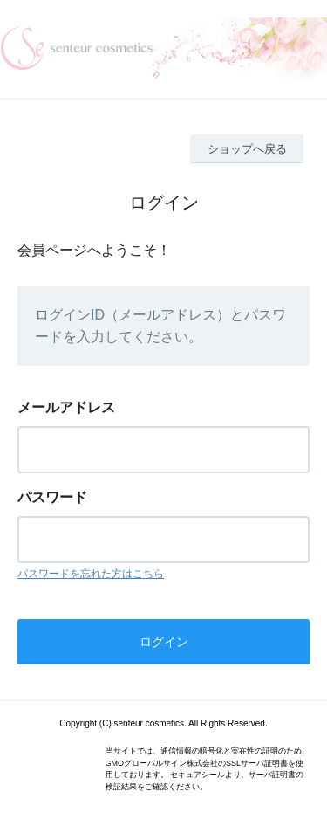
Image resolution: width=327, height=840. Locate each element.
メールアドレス (66, 407)
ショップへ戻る (247, 148)
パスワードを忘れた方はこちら (90, 574)
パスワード (52, 497)
